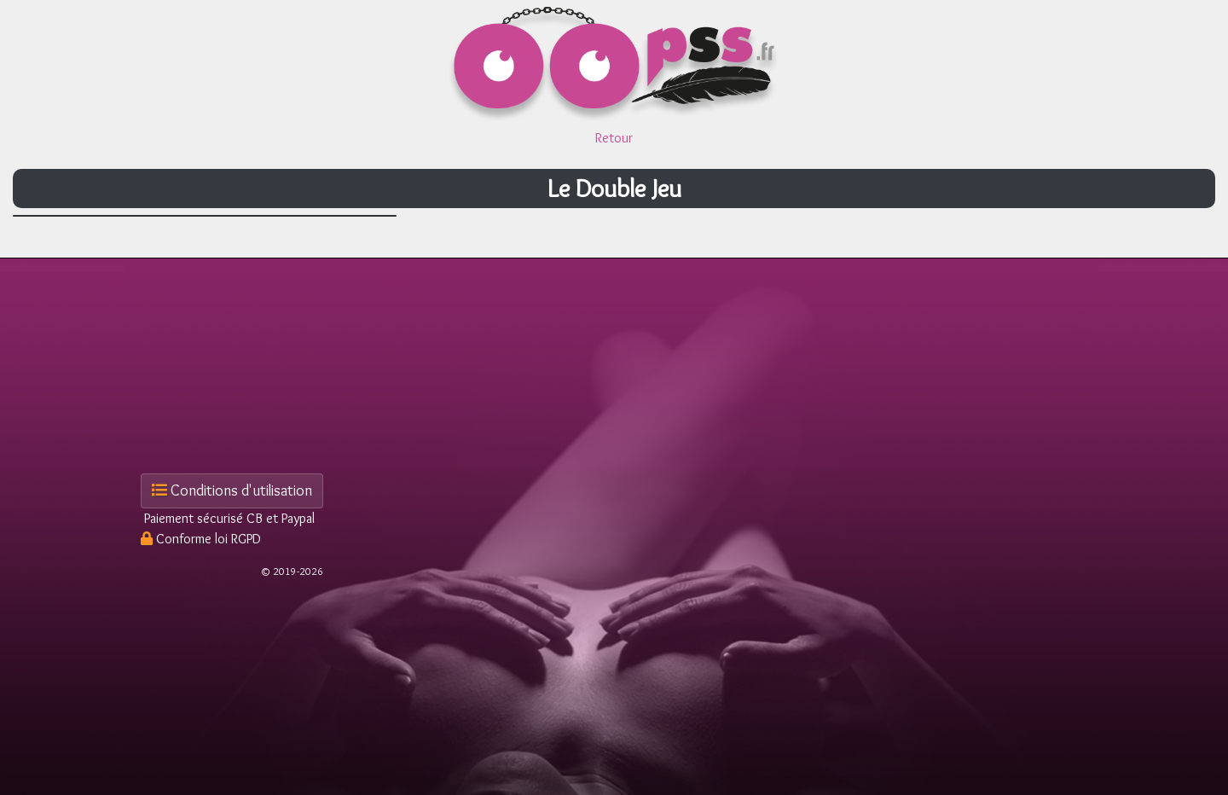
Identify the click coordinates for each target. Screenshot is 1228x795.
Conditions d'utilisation (232, 490)
